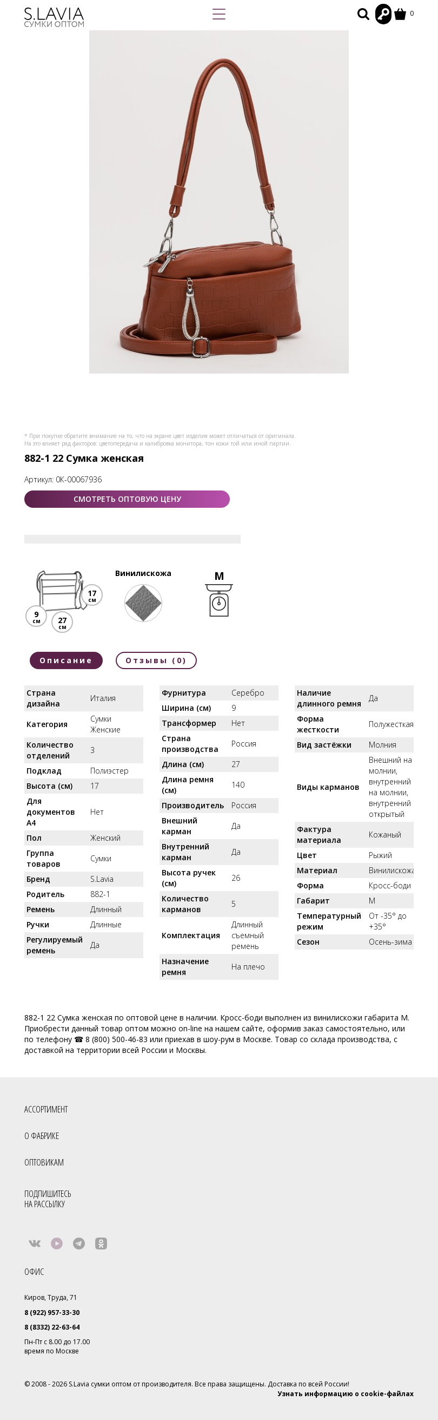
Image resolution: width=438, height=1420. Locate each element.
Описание (66, 660)
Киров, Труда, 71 (50, 1297)
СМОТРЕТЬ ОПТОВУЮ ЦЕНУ (127, 499)
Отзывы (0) (156, 660)
